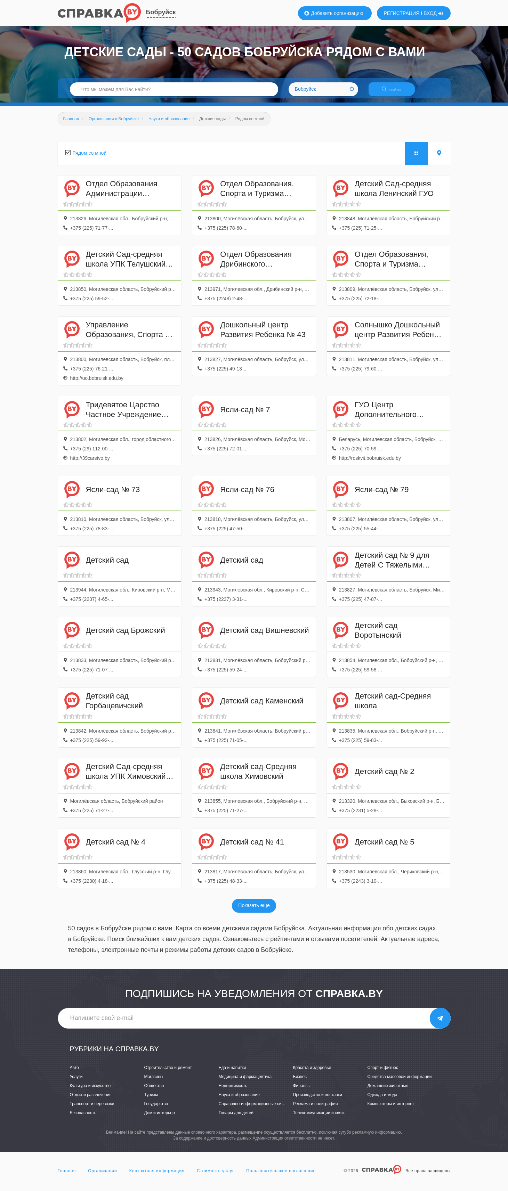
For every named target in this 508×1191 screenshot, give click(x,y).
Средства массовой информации (400, 1080)
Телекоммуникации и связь (319, 1117)
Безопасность (83, 1117)
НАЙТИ (394, 92)
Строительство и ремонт (168, 1071)
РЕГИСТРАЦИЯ (402, 13)
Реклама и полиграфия (315, 1108)
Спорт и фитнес (383, 1071)
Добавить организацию (333, 13)
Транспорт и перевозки (92, 1108)
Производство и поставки (317, 1098)
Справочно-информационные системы (256, 1108)
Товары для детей (236, 1117)
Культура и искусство (90, 1089)
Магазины (153, 1080)
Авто (74, 1071)
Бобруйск (161, 12)
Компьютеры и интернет (391, 1108)
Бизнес (300, 1080)
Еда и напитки (232, 1071)
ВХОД (433, 13)
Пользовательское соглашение (281, 1175)
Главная (67, 1175)
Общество (154, 1089)
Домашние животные (388, 1089)
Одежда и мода (382, 1098)
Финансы (302, 1089)
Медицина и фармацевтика (245, 1080)
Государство (156, 1108)
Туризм (151, 1098)
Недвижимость (233, 1089)
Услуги (76, 1080)
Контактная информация (157, 1175)
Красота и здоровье (312, 1071)
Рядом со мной (90, 157)
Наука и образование (239, 1098)
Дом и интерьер (159, 1117)
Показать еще (253, 910)
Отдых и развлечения (91, 1098)
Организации (102, 1175)
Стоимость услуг (215, 1175)
